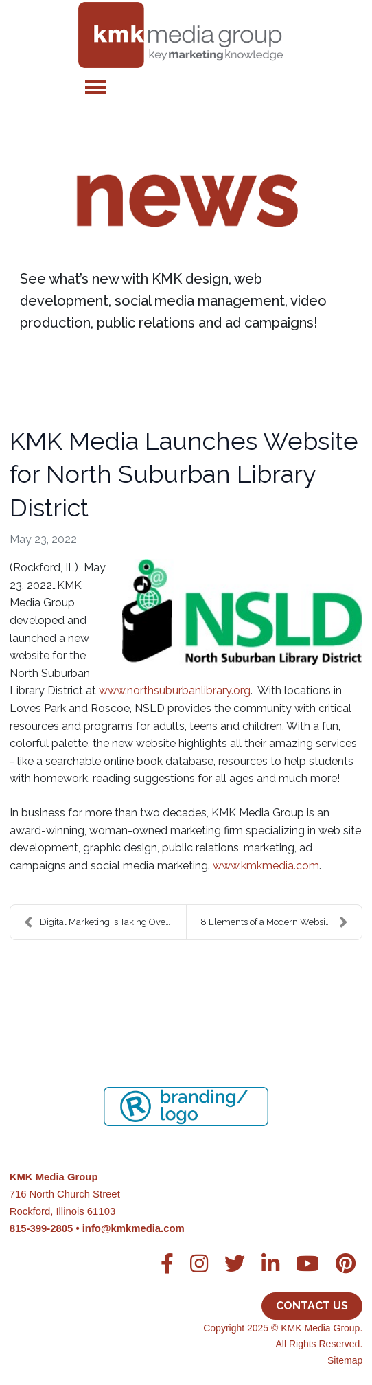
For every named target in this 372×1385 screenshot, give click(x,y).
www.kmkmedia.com (266, 865)
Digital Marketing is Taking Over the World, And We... (105, 922)
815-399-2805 (41, 1228)
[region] (186, 1089)
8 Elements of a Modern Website (274, 922)
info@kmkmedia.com (133, 1228)
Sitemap (344, 1360)
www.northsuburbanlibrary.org (175, 690)
